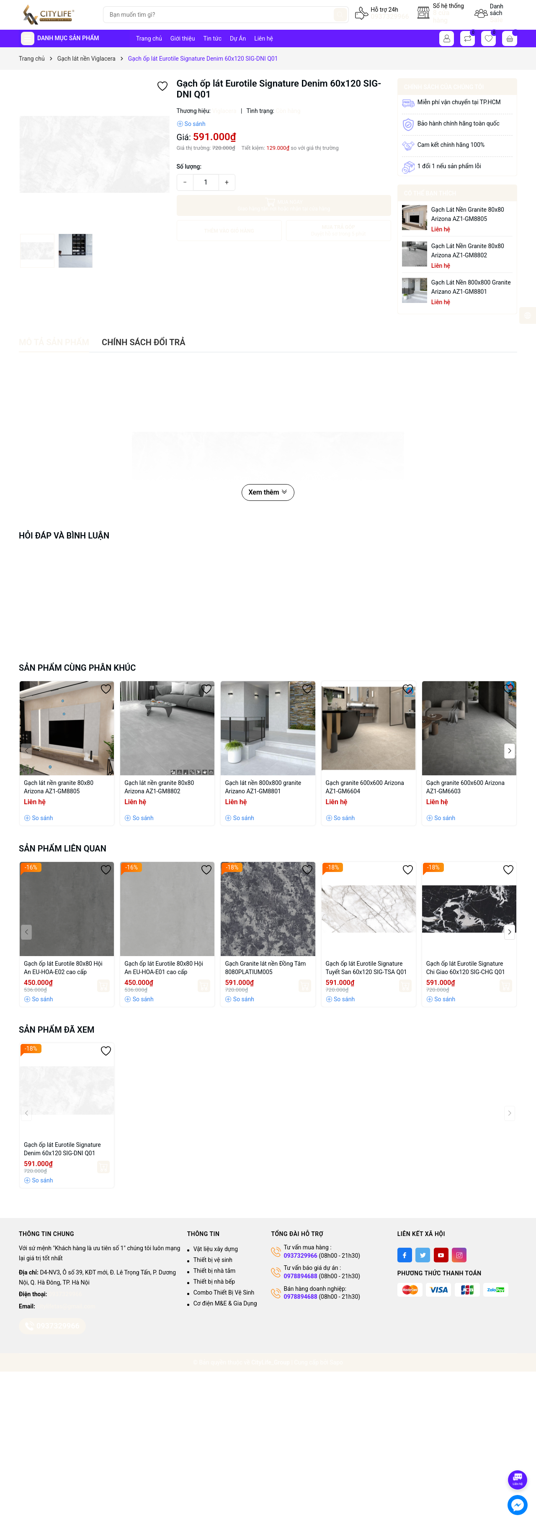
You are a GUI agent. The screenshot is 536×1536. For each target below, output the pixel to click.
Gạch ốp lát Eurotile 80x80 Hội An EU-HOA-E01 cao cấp (163, 967)
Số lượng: (189, 166)
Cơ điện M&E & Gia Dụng (225, 1303)
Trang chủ (149, 38)
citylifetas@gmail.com (65, 1306)
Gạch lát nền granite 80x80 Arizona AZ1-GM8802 (467, 251)
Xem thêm (267, 492)
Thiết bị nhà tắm (214, 1270)
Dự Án (238, 38)
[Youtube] (441, 1255)
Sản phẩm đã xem (57, 1030)
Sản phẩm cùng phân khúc (77, 668)
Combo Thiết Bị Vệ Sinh (224, 1292)
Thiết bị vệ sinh (212, 1259)
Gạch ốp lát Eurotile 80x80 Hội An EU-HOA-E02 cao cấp (63, 967)
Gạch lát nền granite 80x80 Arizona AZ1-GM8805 (467, 214)
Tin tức (212, 38)
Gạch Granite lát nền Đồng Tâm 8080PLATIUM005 (265, 967)
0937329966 (390, 17)
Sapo (336, 1362)
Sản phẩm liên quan (62, 849)
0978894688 (300, 1276)
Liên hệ (263, 38)
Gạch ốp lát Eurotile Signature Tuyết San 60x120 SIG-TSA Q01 (366, 967)
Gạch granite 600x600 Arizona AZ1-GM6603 (465, 787)
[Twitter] (422, 1255)
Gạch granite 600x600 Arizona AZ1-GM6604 (365, 787)
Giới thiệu (182, 38)
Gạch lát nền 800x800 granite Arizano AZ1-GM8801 (471, 287)
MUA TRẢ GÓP (338, 230)
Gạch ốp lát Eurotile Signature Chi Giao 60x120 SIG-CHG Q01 (465, 967)
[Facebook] (404, 1255)
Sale (496, 20)
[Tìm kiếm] (340, 14)
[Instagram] (459, 1255)
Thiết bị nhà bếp (214, 1281)
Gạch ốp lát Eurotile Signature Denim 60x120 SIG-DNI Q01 (62, 1148)
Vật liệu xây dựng (215, 1249)
